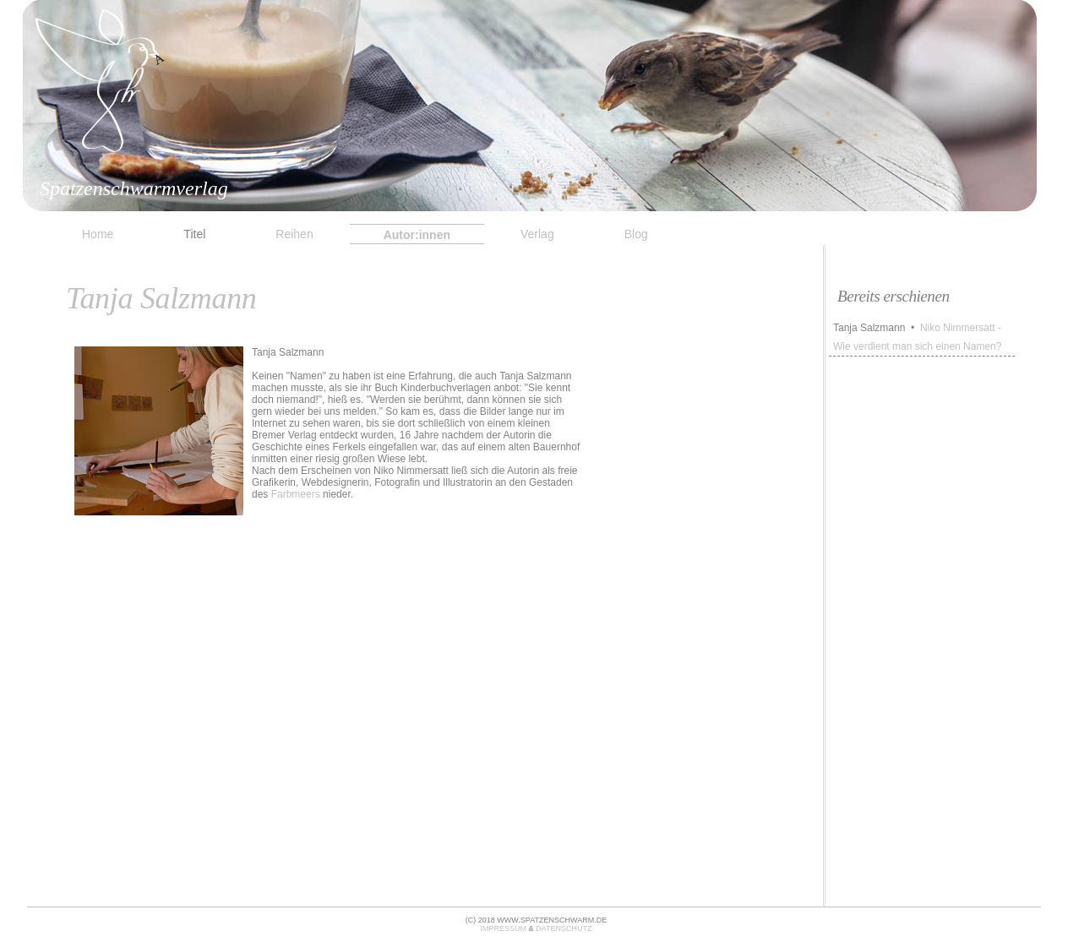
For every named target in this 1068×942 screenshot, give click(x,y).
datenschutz (563, 928)
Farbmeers (295, 494)
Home (97, 234)
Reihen (294, 234)
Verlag (537, 234)
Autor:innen (417, 235)
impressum (504, 928)
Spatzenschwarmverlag (134, 188)
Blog (636, 234)
